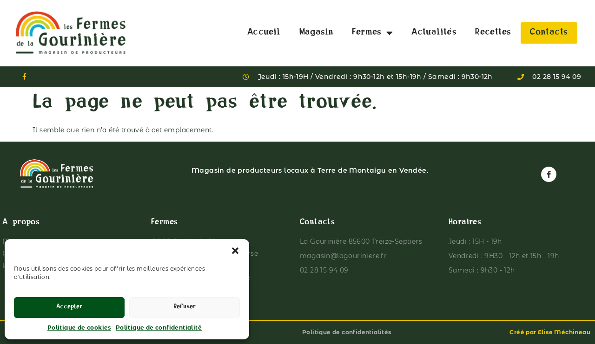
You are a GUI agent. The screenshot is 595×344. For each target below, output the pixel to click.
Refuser (184, 307)
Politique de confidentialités (346, 332)
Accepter (69, 307)
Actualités (433, 33)
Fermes (372, 33)
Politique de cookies (79, 327)
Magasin (316, 33)
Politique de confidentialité (159, 327)
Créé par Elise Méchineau (549, 332)
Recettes (493, 33)
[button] (235, 250)
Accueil (264, 33)
